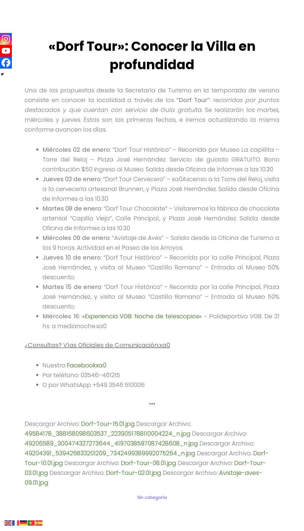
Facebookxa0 (86, 365)
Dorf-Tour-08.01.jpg (148, 463)
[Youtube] (6, 51)
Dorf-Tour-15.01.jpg (108, 424)
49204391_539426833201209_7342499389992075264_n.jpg (110, 453)
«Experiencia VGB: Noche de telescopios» (142, 316)
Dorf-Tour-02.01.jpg (133, 473)
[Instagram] (6, 39)
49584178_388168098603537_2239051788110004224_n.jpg (108, 433)
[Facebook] (6, 63)
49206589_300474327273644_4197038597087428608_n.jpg (111, 443)
